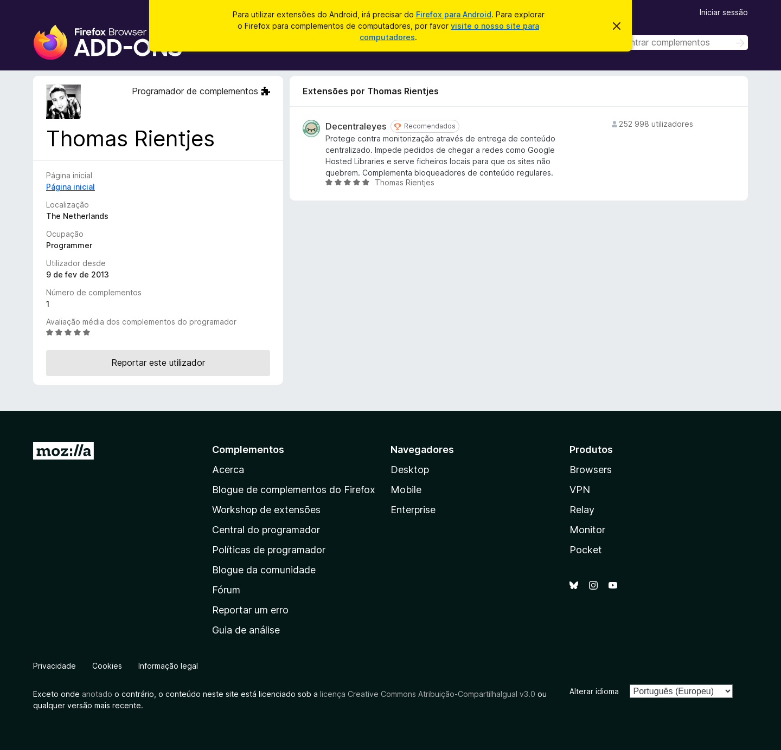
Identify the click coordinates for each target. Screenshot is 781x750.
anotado (97, 694)
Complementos (248, 449)
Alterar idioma (594, 691)
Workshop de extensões (266, 509)
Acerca (228, 469)
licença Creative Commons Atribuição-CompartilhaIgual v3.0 (427, 694)
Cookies (107, 665)
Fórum (226, 590)
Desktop (409, 469)
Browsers (590, 469)
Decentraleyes (355, 126)
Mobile (405, 489)
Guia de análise (246, 630)
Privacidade (54, 665)
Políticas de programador (268, 549)
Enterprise (413, 509)
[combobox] (671, 42)
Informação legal (168, 665)
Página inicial (70, 186)
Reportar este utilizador (158, 362)
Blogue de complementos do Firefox (293, 489)
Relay (581, 509)
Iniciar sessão (724, 12)
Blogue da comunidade (264, 570)
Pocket (585, 549)
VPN (579, 489)
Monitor (587, 529)
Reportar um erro (250, 610)
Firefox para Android (453, 14)
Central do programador (266, 529)
